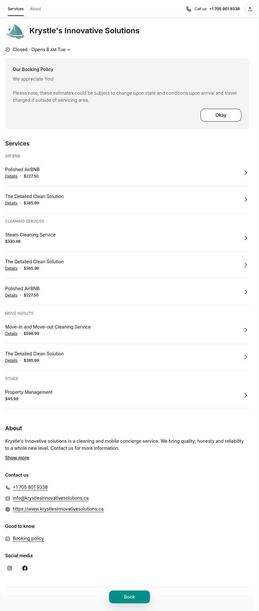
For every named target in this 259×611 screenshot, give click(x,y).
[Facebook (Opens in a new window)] (25, 558)
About (35, 8)
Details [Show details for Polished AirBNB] (11, 176)
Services (16, 9)
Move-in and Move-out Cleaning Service (48, 326)
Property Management (28, 392)
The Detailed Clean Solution (34, 196)
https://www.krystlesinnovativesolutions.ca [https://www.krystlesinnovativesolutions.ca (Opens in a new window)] (58, 499)
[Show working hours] (38, 49)
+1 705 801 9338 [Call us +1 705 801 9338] (224, 8)
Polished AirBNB (22, 169)
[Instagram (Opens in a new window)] (9, 558)
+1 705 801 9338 (30, 477)
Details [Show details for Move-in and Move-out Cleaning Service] (11, 333)
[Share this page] (250, 9)
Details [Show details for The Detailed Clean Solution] (11, 203)
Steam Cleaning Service (30, 234)
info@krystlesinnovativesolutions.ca (51, 488)
